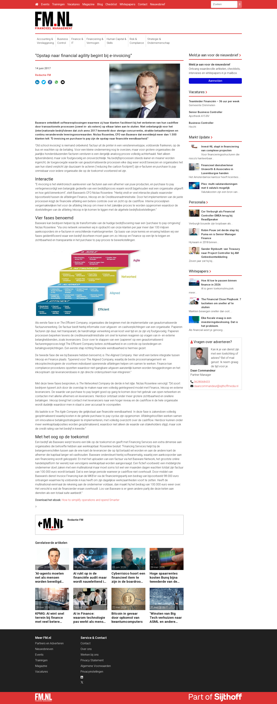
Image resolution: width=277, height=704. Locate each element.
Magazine (88, 4)
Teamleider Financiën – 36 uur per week (214, 101)
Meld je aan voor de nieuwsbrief (213, 55)
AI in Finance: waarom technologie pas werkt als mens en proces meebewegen (89, 617)
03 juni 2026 (81, 567)
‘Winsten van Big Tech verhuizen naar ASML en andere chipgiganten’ (166, 617)
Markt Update (199, 137)
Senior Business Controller (205, 112)
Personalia (197, 202)
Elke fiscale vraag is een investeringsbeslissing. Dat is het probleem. (219, 322)
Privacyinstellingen (92, 671)
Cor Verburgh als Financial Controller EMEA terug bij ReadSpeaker (218, 215)
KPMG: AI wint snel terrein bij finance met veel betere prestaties (49, 617)
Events (45, 4)
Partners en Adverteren (49, 643)
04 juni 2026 (43, 567)
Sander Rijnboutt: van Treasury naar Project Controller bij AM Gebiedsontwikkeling (220, 253)
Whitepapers (127, 4)
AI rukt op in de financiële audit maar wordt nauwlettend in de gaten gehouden (90, 577)
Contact (142, 4)
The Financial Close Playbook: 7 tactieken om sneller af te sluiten (221, 303)
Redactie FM (43, 75)
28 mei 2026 (43, 607)
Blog (100, 4)
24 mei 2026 (81, 607)
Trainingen (58, 4)
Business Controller (201, 122)
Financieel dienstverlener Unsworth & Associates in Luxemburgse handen (217, 169)
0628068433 (202, 382)
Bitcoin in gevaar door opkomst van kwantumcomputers (127, 617)
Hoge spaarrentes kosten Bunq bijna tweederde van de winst (164, 577)
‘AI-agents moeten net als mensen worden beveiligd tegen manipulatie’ (49, 577)
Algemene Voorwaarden (96, 666)
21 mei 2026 (157, 607)
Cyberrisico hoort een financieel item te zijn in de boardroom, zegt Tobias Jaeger (128, 577)
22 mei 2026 (119, 607)
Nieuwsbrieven (44, 649)
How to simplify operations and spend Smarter (90, 500)
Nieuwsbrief (157, 4)
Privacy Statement (92, 660)
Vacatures (73, 4)
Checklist (111, 4)
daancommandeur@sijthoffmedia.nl (216, 386)
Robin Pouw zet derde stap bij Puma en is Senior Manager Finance (220, 234)
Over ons (86, 649)
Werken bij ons (90, 654)
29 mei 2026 (157, 567)
